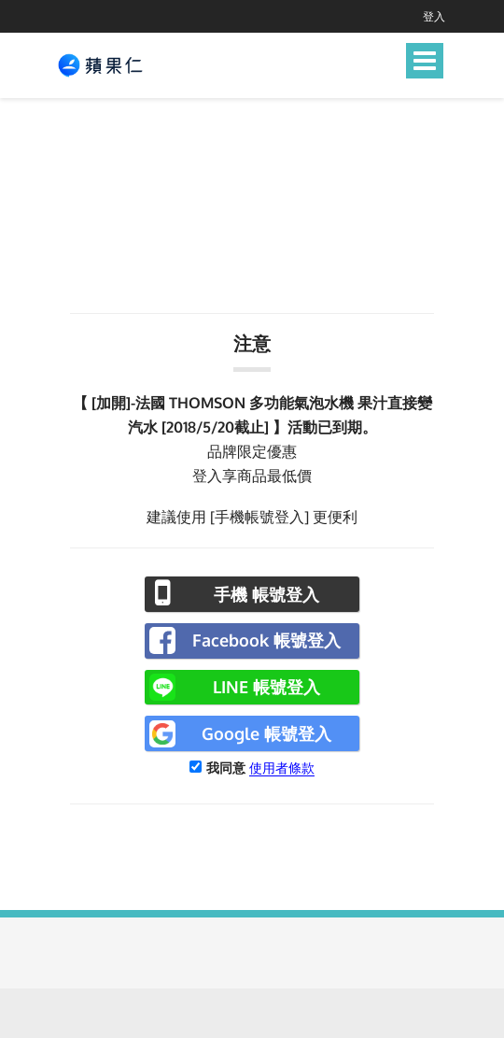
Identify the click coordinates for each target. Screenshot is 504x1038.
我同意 (225, 767)
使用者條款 (282, 767)
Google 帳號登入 (266, 733)
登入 (434, 16)
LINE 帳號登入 (266, 686)
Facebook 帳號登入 (266, 640)
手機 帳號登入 (266, 594)
